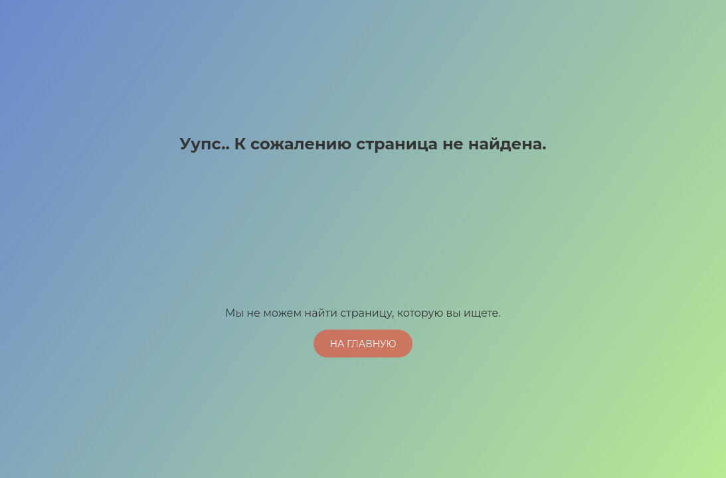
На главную (362, 343)
